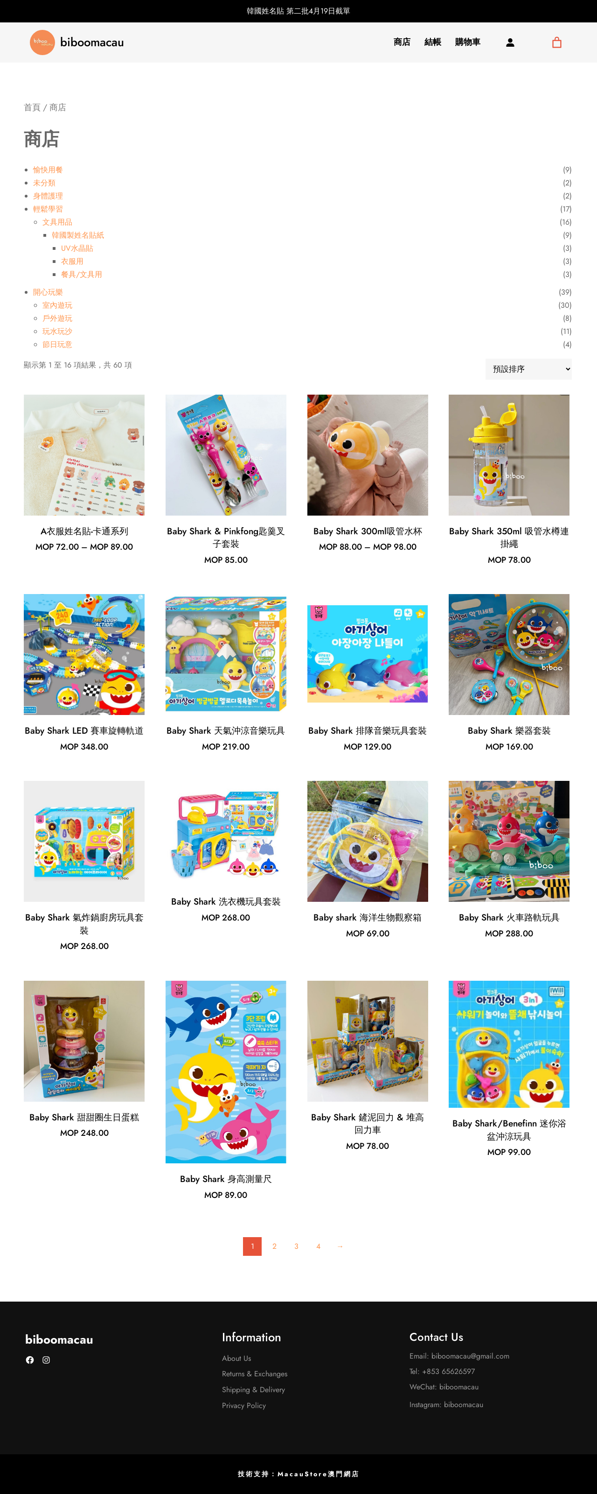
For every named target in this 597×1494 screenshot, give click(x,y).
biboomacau (92, 42)
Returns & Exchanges (254, 1373)
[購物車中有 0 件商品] (556, 42)
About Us (236, 1358)
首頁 (32, 107)
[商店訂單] (529, 369)
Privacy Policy (244, 1405)
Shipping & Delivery (253, 1389)
